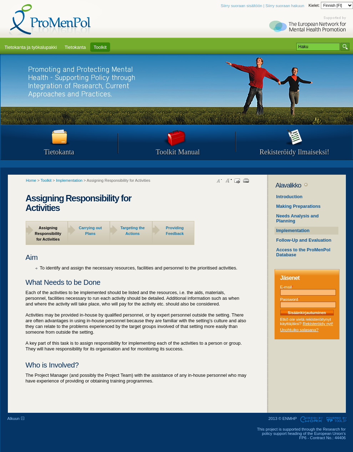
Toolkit (46, 180)
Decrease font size (219, 180)
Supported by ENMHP (308, 25)
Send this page (237, 180)
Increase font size (228, 180)
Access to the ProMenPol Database (303, 252)
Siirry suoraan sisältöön (241, 6)
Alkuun (13, 418)
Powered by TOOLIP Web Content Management (337, 419)
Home (31, 180)
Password (290, 299)
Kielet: (314, 5)
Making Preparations (298, 206)
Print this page (246, 180)
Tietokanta (59, 152)
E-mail (286, 287)
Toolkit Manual (178, 152)
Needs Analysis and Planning (297, 219)
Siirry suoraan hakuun (284, 6)
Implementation (293, 230)
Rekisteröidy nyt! (318, 324)
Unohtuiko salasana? (299, 330)
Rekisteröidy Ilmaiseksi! (294, 152)
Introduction (289, 196)
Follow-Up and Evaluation (304, 240)
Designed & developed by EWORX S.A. (311, 419)
